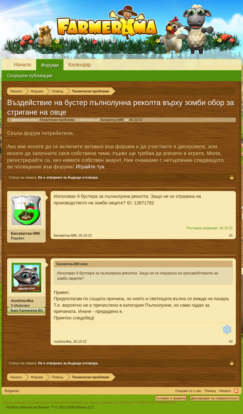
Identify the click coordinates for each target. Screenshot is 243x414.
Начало (22, 64)
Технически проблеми (57, 120)
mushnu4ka (22, 300)
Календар (79, 64)
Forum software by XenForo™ (133, 402)
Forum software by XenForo (46, 402)
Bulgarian (12, 391)
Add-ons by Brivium (50, 407)
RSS (236, 391)
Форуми (50, 65)
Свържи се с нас (188, 391)
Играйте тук (90, 167)
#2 (231, 341)
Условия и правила (171, 398)
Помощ (210, 391)
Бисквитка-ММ (112, 120)
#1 (231, 235)
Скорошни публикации (29, 75)
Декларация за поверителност (215, 398)
